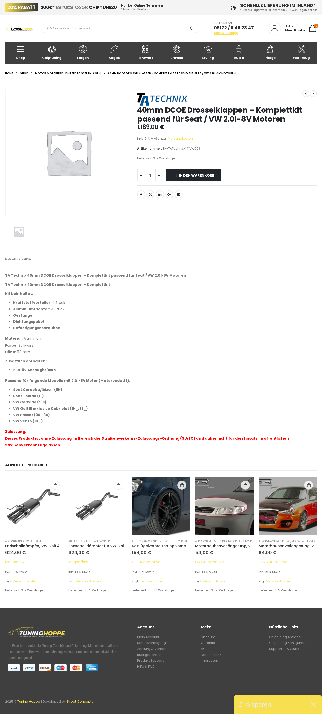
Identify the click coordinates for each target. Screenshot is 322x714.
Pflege (270, 52)
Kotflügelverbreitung (180, 541)
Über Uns (208, 637)
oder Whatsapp (226, 33)
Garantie (208, 643)
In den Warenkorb (197, 175)
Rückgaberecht (150, 656)
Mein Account (148, 637)
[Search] (192, 28)
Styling (207, 52)
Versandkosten (180, 138)
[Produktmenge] (150, 175)
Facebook (141, 194)
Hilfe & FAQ (146, 668)
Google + (169, 194)
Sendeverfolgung (151, 643)
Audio (239, 52)
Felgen (83, 52)
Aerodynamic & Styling (148, 541)
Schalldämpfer (36, 541)
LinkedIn (160, 194)
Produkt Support (150, 662)
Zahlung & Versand (153, 650)
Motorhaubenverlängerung (248, 541)
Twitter (150, 194)
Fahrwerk (145, 52)
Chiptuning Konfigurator (288, 643)
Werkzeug (301, 52)
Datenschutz (211, 656)
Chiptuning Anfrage (285, 637)
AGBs (205, 650)
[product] (34, 506)
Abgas (114, 52)
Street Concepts (79, 701)
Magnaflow (14, 561)
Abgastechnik (14, 541)
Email (179, 194)
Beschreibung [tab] (18, 258)
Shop (20, 52)
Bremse (176, 52)
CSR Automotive (146, 561)
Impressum (210, 662)
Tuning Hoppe (28, 701)
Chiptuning (51, 52)
